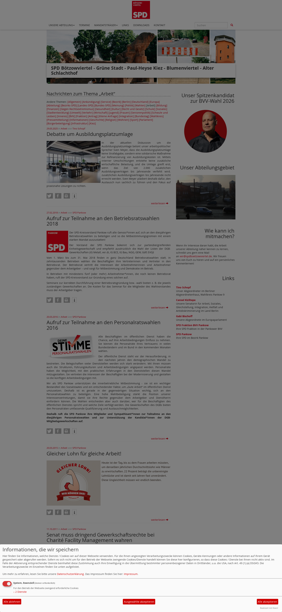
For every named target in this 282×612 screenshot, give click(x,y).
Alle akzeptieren (267, 601)
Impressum (131, 574)
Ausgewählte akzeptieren (139, 601)
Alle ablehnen (12, 601)
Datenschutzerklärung (70, 574)
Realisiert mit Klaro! (269, 608)
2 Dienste (20, 591)
